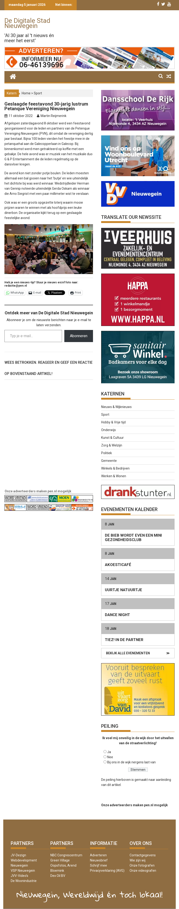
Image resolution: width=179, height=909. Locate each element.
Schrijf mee (98, 865)
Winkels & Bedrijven (115, 468)
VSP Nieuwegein (23, 870)
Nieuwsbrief (99, 860)
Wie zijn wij (137, 860)
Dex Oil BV (57, 876)
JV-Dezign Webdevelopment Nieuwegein (24, 860)
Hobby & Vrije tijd (113, 422)
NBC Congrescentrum (66, 855)
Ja (109, 752)
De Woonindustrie (24, 881)
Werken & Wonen (113, 476)
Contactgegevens (143, 855)
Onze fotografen (142, 865)
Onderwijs (108, 430)
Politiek (106, 453)
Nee (110, 757)
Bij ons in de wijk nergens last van (131, 762)
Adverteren (98, 855)
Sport (38, 93)
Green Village (60, 860)
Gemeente (109, 461)
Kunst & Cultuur (112, 437)
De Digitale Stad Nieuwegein (27, 23)
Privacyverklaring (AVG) (107, 870)
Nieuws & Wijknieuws (116, 407)
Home (26, 93)
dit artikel (114, 785)
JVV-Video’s (19, 876)
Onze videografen (143, 870)
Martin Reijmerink (53, 116)
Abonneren (78, 336)
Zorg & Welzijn (111, 445)
